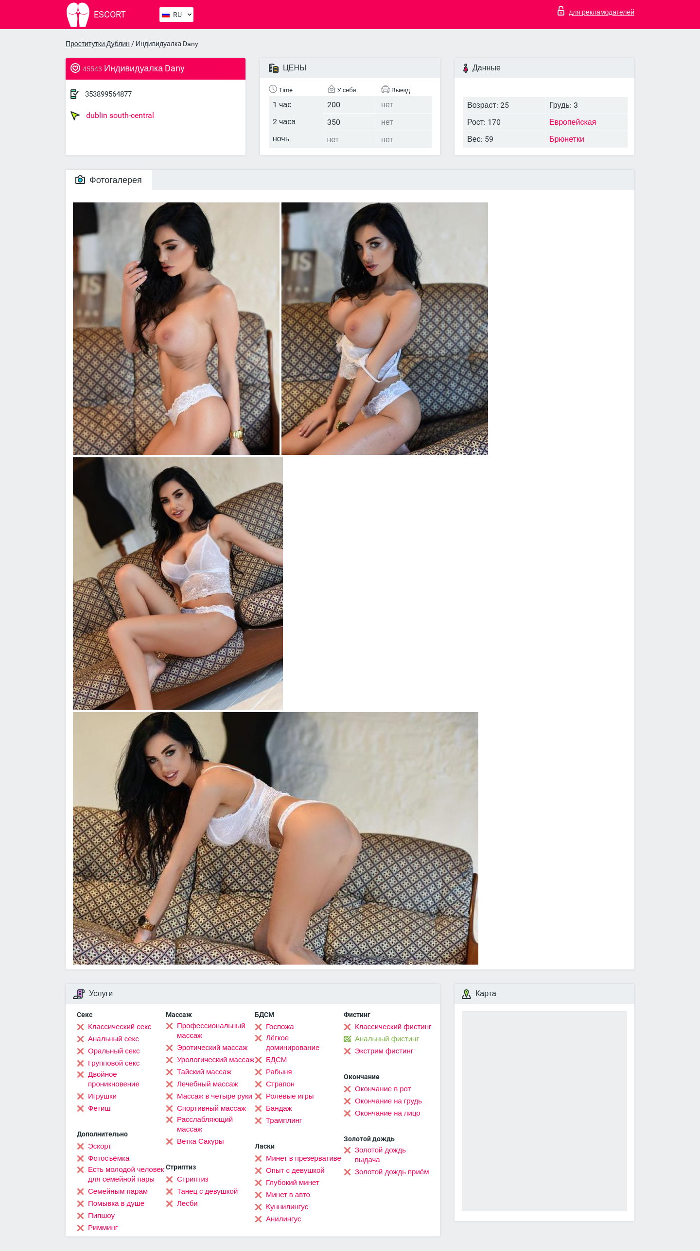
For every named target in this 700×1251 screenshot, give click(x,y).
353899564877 (108, 94)
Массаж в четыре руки (214, 1096)
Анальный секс (113, 1038)
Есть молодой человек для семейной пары (126, 1174)
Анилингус (283, 1219)
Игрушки (102, 1096)
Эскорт (99, 1146)
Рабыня (279, 1072)
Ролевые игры (290, 1096)
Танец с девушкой (207, 1191)
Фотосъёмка (108, 1158)
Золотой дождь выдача (380, 1155)
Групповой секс (114, 1063)
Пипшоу (101, 1215)
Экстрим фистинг (384, 1051)
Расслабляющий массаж (205, 1124)
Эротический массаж (212, 1047)
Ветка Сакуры (200, 1141)
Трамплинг (284, 1120)
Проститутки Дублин (98, 44)
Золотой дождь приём (392, 1172)
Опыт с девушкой (295, 1170)
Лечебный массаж (207, 1084)
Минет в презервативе (303, 1158)
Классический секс (119, 1026)
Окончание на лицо (387, 1113)
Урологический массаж (215, 1059)
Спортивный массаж (211, 1108)
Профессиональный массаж (211, 1030)
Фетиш (99, 1108)
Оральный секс (114, 1051)
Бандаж (279, 1108)
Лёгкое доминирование (292, 1043)
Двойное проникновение (114, 1079)
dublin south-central (112, 115)
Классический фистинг (393, 1026)
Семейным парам (118, 1191)
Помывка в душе (116, 1203)
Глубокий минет (292, 1182)
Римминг (103, 1227)
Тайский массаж (204, 1072)
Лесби (187, 1203)
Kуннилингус (287, 1206)
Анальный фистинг (387, 1038)
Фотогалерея (108, 180)
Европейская (572, 122)
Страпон (280, 1084)
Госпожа (280, 1026)
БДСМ (276, 1059)
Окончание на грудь (388, 1101)
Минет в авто (288, 1194)
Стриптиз (193, 1179)
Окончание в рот (383, 1088)
